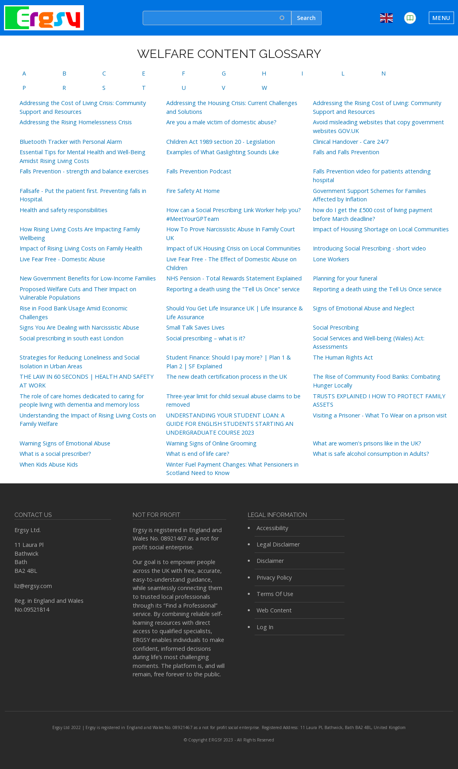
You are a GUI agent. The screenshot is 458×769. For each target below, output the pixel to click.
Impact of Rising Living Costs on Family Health (81, 248)
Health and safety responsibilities (64, 210)
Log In (265, 627)
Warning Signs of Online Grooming (211, 443)
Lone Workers (331, 259)
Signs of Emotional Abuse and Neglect (363, 308)
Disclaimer (270, 560)
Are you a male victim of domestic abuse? (221, 122)
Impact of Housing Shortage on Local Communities (381, 229)
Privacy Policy (274, 577)
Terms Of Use (275, 594)
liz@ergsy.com (33, 586)
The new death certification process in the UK (226, 376)
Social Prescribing (336, 327)
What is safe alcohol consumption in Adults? (371, 453)
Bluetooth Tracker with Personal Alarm (71, 141)
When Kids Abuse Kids (49, 464)
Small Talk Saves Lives (195, 327)
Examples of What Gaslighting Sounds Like (222, 152)
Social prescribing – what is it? (205, 338)
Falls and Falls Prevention (346, 152)
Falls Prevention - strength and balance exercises (84, 171)
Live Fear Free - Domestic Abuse (62, 259)
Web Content (274, 610)
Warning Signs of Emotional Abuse (65, 443)
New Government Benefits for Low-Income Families (88, 278)
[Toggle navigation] (441, 18)
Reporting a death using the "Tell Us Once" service (233, 289)
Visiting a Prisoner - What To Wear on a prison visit (380, 415)
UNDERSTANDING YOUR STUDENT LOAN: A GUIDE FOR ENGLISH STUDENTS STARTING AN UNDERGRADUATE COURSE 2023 (229, 423)
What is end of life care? (197, 453)
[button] (410, 18)
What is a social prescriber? (55, 453)
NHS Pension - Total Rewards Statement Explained (234, 278)
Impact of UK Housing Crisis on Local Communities (233, 248)
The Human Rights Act (343, 357)
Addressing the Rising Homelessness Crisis (76, 122)
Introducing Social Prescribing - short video (369, 248)
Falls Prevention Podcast (198, 171)
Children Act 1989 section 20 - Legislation (220, 141)
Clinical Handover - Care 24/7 (350, 141)
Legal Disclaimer (278, 544)
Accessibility (272, 528)
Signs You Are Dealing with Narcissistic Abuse (79, 327)
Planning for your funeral (345, 278)
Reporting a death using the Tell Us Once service (377, 289)
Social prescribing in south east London (71, 338)
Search (306, 18)
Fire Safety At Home (193, 191)
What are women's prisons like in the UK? (367, 443)
